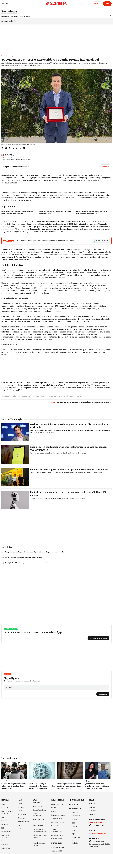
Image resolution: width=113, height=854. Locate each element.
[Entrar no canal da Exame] (98, 638)
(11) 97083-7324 (98, 841)
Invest (3, 841)
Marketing (21, 807)
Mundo (20, 800)
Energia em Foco (56, 819)
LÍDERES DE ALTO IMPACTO (7, 813)
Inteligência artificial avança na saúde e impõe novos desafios (26, 563)
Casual (20, 803)
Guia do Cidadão (38, 806)
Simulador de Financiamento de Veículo (39, 843)
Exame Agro (22, 814)
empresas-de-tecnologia (42, 396)
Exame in (75, 812)
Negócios (4, 844)
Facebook (92, 814)
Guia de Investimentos (37, 815)
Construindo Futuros (58, 815)
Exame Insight (6, 831)
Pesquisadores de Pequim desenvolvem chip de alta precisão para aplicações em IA (34, 552)
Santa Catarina (76, 396)
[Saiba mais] (106, 166)
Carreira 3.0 (76, 816)
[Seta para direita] (108, 16)
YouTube (92, 803)
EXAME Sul (54, 808)
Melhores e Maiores (57, 847)
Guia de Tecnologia (39, 810)
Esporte (20, 811)
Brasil (3, 817)
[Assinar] (96, 3)
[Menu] (2, 3)
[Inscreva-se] (102, 694)
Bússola (53, 811)
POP (19, 829)
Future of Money (23, 821)
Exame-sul (26, 396)
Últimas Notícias (7, 808)
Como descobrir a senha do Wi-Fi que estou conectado (24, 557)
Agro (73, 834)
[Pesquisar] (7, 3)
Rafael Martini (9, 154)
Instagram (92, 811)
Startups (57, 396)
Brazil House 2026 (57, 804)
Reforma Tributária (57, 826)
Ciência (20, 825)
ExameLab (5, 16)
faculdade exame (78, 800)
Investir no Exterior (57, 822)
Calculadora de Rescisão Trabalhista (40, 830)
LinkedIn (92, 807)
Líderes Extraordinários (56, 830)
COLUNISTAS (5, 848)
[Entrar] (107, 3)
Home (3, 56)
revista (75, 804)
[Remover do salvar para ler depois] (24, 148)
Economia (4, 824)
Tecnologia (9, 11)
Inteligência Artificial (5, 836)
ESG (2, 828)
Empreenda (76, 837)
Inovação (65, 396)
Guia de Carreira (38, 819)
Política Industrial (57, 839)
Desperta (7, 674)
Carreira (4, 821)
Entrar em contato (95, 822)
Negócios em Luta (57, 835)
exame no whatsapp (11, 628)
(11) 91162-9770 (98, 825)
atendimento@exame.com (98, 833)
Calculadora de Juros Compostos (40, 836)
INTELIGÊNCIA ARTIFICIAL (20, 16)
